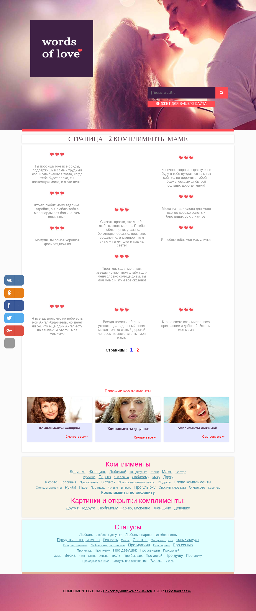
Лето (82, 555)
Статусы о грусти (162, 540)
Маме (167, 472)
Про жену (102, 550)
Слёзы (125, 540)
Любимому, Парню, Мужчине (124, 508)
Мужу (156, 477)
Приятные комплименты (136, 482)
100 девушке (139, 472)
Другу (168, 477)
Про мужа (84, 550)
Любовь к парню (138, 535)
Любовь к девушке (109, 535)
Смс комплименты (49, 487)
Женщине (97, 472)
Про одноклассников (95, 561)
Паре (83, 487)
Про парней (161, 545)
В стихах (108, 482)
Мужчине (89, 477)
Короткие (214, 487)
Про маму (194, 555)
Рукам (70, 487)
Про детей (154, 555)
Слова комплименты (192, 482)
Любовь (86, 535)
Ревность (110, 540)
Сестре (181, 472)
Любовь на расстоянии (107, 545)
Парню (104, 477)
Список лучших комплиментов (127, 591)
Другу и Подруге (80, 508)
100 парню (121, 477)
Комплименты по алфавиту (128, 492)
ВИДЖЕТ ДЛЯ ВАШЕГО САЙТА (181, 103)
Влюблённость (166, 535)
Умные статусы (187, 540)
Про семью (183, 545)
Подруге (164, 482)
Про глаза (98, 487)
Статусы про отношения (130, 561)
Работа (156, 561)
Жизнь (103, 555)
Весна (69, 555)
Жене (155, 472)
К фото (51, 482)
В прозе (126, 487)
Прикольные (89, 482)
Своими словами (172, 487)
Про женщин (150, 550)
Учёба (170, 561)
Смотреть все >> (77, 437)
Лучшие (113, 487)
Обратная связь (178, 591)
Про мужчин (139, 545)
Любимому (140, 477)
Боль (116, 555)
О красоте (197, 487)
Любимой (117, 472)
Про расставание (75, 545)
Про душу (174, 555)
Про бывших (133, 555)
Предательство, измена (78, 540)
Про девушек (125, 550)
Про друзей (171, 550)
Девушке (77, 472)
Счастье (140, 540)
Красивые (68, 482)
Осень (92, 555)
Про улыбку (144, 487)
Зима (57, 555)
